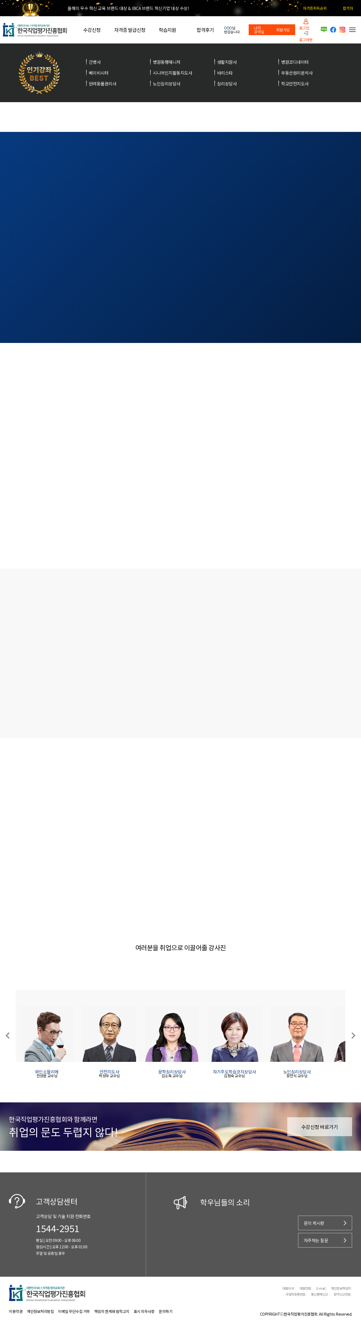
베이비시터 (99, 72)
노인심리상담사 (166, 83)
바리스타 (225, 72)
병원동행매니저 (166, 62)
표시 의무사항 (144, 1311)
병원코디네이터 (295, 62)
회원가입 (283, 29)
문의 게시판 (314, 1223)
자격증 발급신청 (129, 29)
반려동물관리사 (102, 83)
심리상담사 (227, 83)
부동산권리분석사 (296, 72)
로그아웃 (306, 39)
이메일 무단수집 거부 (74, 1311)
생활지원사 (227, 62)
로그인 (304, 27)
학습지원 (167, 29)
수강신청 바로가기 (319, 1126)
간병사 (95, 62)
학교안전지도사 (295, 83)
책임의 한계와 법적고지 (111, 1311)
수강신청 (91, 29)
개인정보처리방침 (40, 1311)
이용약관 (15, 1311)
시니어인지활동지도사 (172, 72)
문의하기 (165, 1311)
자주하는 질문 (316, 1240)
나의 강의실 (259, 29)
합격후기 (205, 29)
